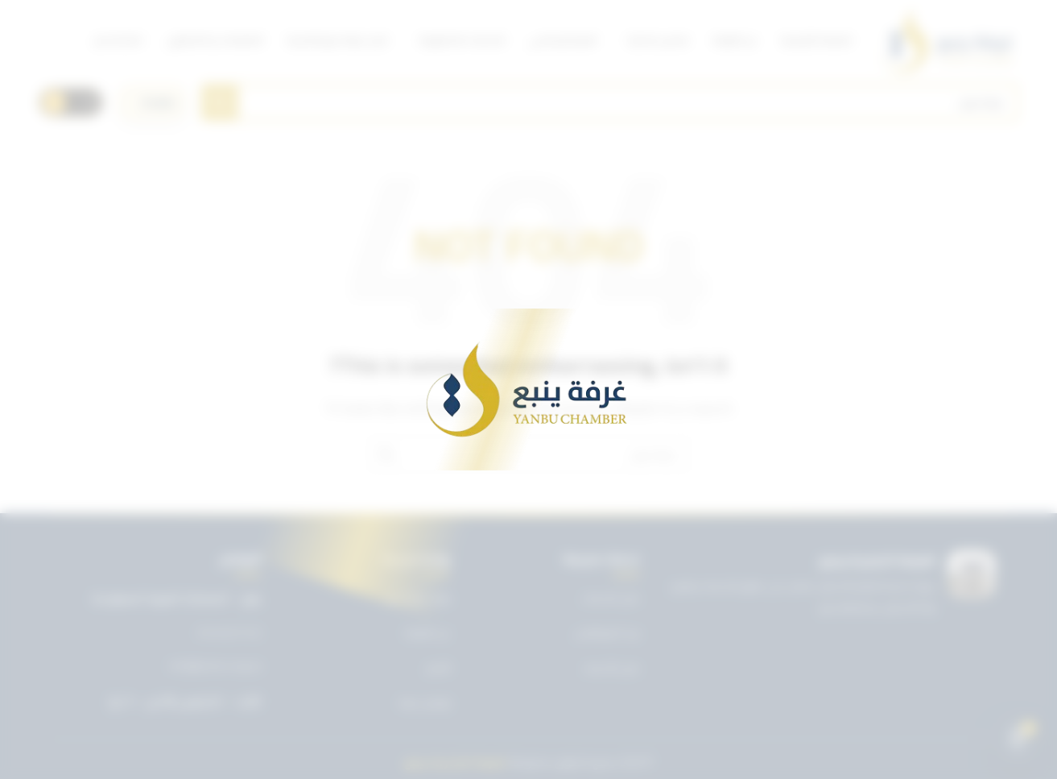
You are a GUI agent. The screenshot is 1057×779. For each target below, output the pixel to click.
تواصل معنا (425, 702)
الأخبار (438, 667)
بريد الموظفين (607, 632)
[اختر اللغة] (152, 102)
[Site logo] (947, 40)
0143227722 (229, 633)
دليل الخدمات (610, 597)
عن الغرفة (427, 632)
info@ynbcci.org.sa (215, 666)
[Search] (609, 102)
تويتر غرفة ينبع (418, 597)
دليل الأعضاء (611, 667)
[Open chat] (1018, 739)
